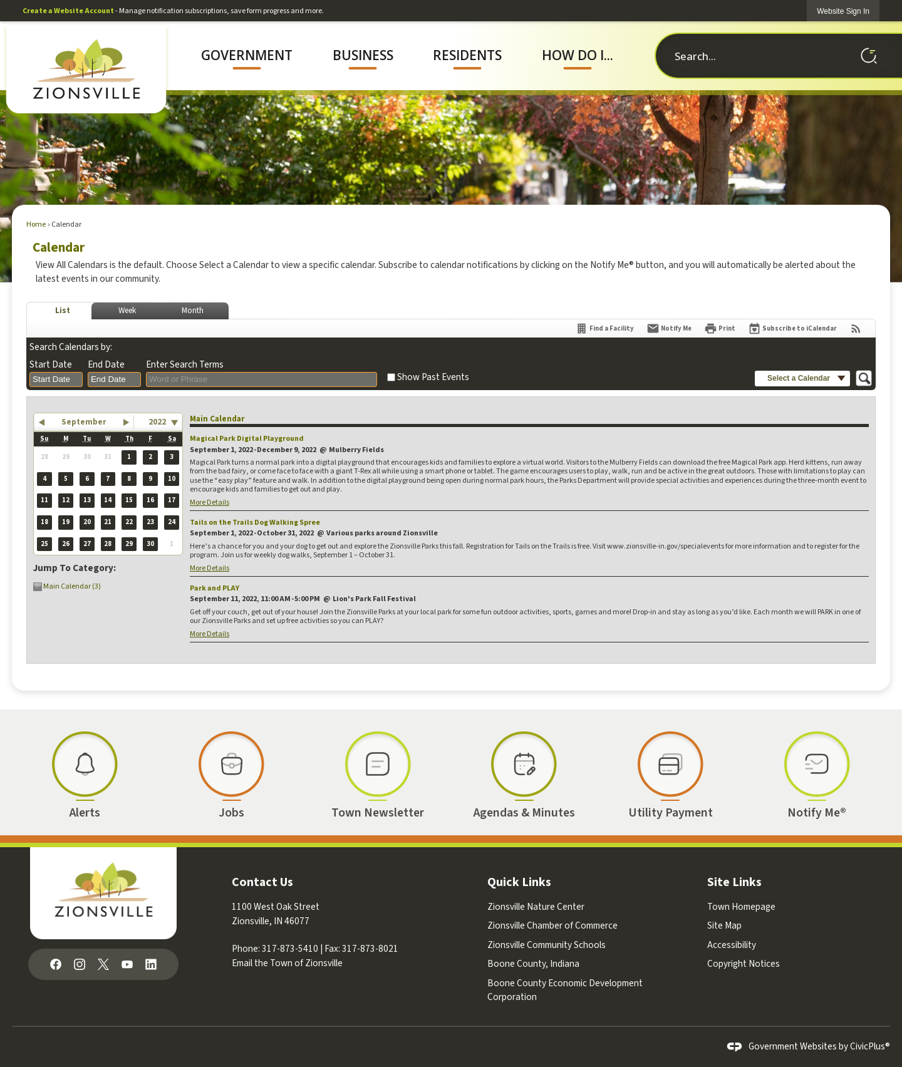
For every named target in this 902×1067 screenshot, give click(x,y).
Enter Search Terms (185, 364)
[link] (843, 11)
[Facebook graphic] (55, 963)
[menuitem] (247, 56)
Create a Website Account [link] (68, 11)
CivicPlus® (870, 1046)
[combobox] (56, 379)
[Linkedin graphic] (151, 963)
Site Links (734, 882)
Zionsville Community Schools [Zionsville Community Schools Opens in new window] (546, 945)
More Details (209, 502)
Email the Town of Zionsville (287, 963)
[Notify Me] (669, 328)
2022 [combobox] (157, 422)
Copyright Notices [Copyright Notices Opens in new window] (743, 964)
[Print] (719, 328)
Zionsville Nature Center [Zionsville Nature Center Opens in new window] (535, 907)
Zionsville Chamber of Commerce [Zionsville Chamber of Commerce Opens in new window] (552, 925)
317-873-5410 (290, 949)
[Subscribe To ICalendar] (792, 328)
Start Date (50, 364)
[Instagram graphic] (79, 963)
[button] (869, 55)
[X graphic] (103, 963)
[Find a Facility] (604, 328)
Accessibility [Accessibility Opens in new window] (731, 945)
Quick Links (519, 882)
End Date (106, 364)
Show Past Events (433, 377)
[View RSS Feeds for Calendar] (856, 328)
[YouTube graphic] (127, 963)
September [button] (83, 422)
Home (36, 224)
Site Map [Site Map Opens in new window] (724, 925)
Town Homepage (741, 907)
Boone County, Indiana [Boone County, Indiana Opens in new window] (533, 964)
